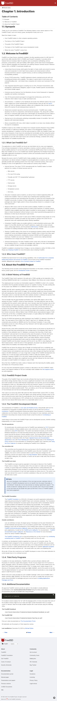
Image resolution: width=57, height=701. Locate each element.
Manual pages (5, 677)
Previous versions (6, 683)
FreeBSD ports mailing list (31, 530)
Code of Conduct (6, 662)
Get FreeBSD (4, 658)
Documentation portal (7, 674)
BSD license (34, 227)
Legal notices (33, 683)
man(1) (50, 103)
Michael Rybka (29, 628)
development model (23, 270)
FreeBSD (3, 652)
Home (29, 632)
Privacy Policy (33, 680)
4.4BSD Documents (6, 686)
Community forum (34, 655)
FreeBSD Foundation (13, 499)
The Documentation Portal (28, 621)
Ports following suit (23, 439)
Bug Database (33, 454)
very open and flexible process (29, 407)
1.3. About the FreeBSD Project (11, 24)
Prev (6, 632)
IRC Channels (33, 662)
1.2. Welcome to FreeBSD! (9, 21)
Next (51, 632)
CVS (46, 427)
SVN (16, 431)
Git (14, 439)
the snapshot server (48, 369)
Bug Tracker (33, 665)
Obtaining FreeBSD (13, 250)
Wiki (2, 690)
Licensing (32, 677)
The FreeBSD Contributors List (13, 536)
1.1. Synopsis (5, 19)
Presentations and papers (8, 680)
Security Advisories (6, 665)
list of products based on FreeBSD (30, 261)
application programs (48, 546)
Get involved (33, 652)
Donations (32, 674)
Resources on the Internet (33, 531)
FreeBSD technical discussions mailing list (16, 528)
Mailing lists (33, 658)
